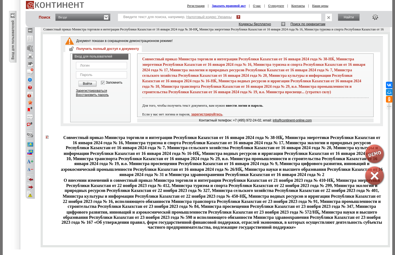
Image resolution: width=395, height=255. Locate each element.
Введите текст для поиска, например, (177, 17)
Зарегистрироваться (91, 91)
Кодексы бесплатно (255, 24)
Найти (349, 17)
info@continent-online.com (292, 120)
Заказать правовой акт (229, 6)
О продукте (276, 6)
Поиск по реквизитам (307, 24)
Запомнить (114, 82)
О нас (257, 6)
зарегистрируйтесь (206, 114)
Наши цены (320, 6)
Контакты (298, 6)
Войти (87, 84)
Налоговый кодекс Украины (209, 17)
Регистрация (196, 6)
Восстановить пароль (92, 95)
